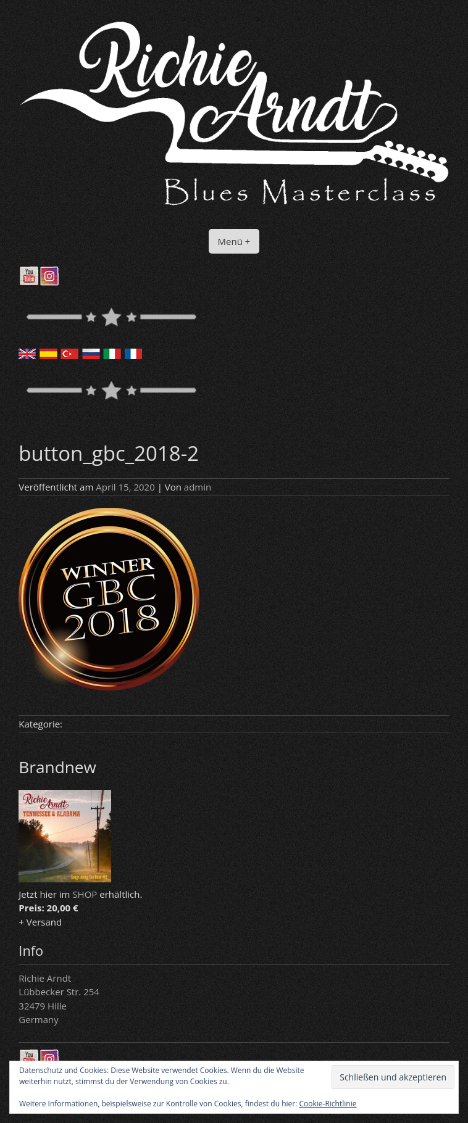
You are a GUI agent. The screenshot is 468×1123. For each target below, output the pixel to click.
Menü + (234, 241)
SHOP (84, 894)
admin (197, 487)
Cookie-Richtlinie (328, 1103)
